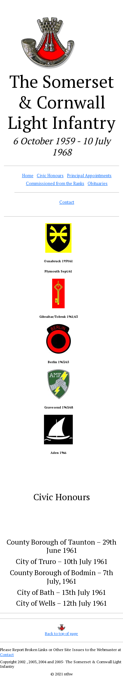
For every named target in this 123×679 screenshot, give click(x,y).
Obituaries (98, 183)
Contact (66, 202)
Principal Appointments (89, 175)
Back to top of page (61, 633)
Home (27, 175)
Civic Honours (50, 175)
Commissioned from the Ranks (55, 183)
